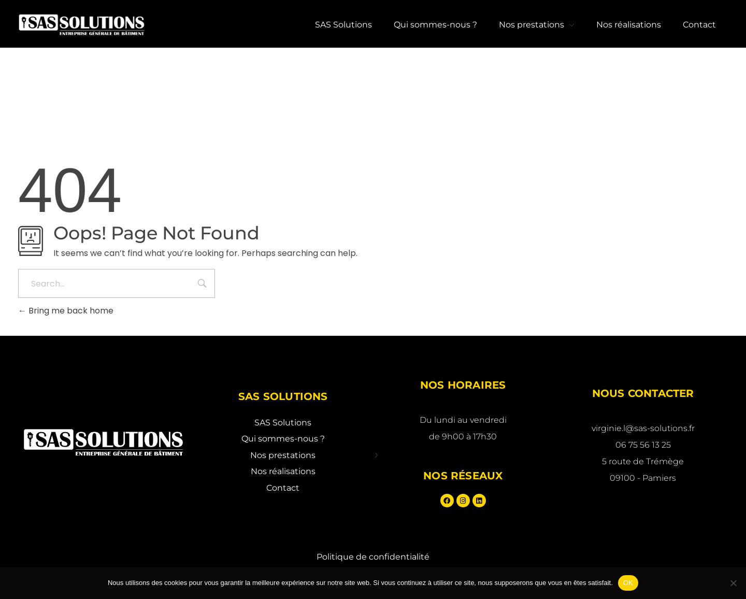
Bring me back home (65, 311)
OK (628, 583)
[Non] (733, 583)
